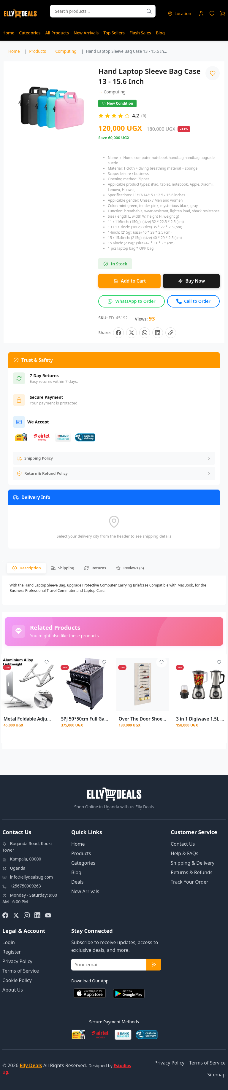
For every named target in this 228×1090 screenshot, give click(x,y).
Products (81, 853)
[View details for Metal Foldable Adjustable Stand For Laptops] (27, 684)
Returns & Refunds (192, 872)
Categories (29, 33)
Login (8, 942)
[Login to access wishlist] (212, 14)
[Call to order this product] (193, 301)
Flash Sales (140, 33)
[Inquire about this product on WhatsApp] (131, 301)
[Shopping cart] (223, 14)
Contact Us (183, 844)
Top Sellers (114, 33)
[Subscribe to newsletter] (153, 965)
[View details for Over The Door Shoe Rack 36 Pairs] (143, 684)
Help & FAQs (184, 853)
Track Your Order (189, 882)
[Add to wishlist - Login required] (46, 662)
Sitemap (217, 1074)
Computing (112, 92)
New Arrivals (86, 33)
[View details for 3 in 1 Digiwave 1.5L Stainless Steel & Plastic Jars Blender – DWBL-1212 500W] (200, 684)
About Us (12, 990)
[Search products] (149, 11)
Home (8, 33)
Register (11, 952)
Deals (77, 882)
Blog (160, 33)
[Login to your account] (201, 14)
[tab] (26, 568)
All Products (57, 33)
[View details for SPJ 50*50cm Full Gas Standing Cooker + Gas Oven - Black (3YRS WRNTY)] (85, 684)
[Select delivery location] (179, 13)
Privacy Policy (17, 961)
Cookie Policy (17, 980)
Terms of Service (20, 971)
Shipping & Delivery (192, 863)
